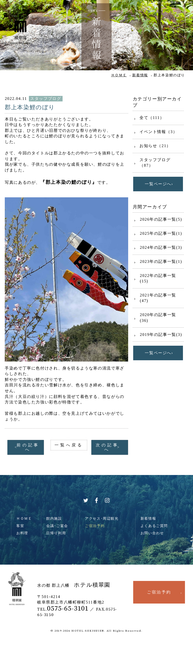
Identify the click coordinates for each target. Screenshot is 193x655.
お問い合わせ (152, 533)
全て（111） (151, 117)
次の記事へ (107, 447)
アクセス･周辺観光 (102, 518)
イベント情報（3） (158, 132)
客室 (20, 526)
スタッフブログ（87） (154, 163)
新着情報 (140, 75)
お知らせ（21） (155, 146)
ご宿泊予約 (95, 526)
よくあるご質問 (154, 526)
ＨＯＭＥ (119, 75)
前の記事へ (28, 447)
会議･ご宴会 (57, 526)
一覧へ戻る (69, 445)
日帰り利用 (56, 533)
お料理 (22, 533)
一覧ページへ (158, 184)
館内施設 (54, 518)
